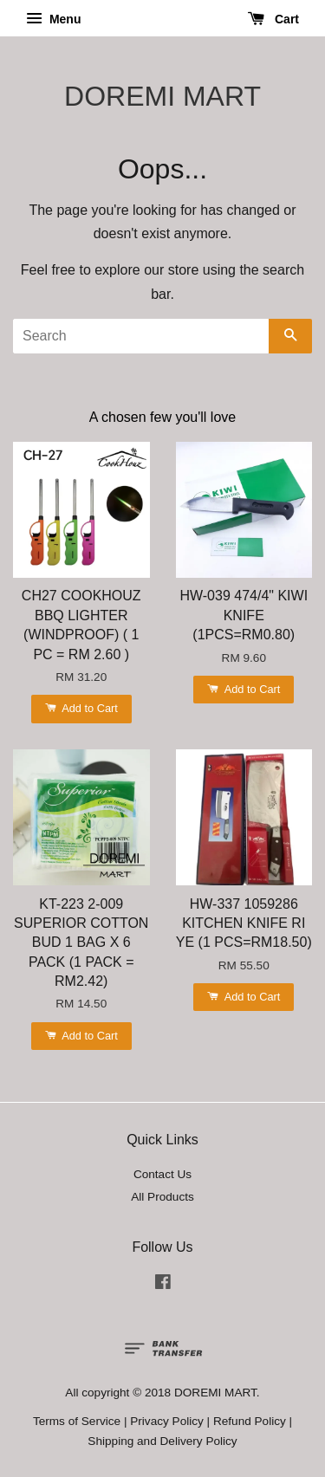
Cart (273, 19)
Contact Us (162, 1174)
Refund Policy (249, 1421)
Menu (53, 19)
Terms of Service (76, 1421)
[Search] (141, 336)
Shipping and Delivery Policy (162, 1441)
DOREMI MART (162, 96)
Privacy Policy (167, 1421)
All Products (162, 1196)
